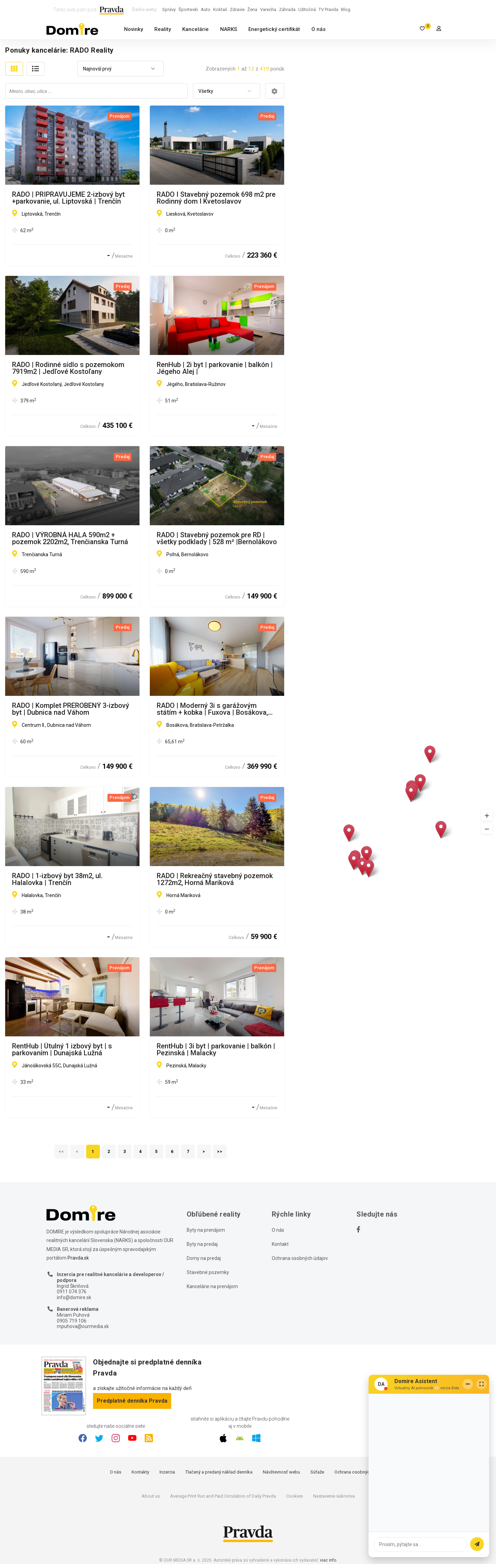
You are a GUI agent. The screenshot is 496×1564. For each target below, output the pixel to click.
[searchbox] (97, 90)
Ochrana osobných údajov (300, 1258)
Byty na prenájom (206, 1230)
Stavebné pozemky (208, 1272)
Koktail (220, 9)
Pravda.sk (78, 1258)
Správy (169, 9)
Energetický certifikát (274, 29)
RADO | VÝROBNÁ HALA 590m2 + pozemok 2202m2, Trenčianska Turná (70, 538)
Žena (252, 9)
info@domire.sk (74, 1297)
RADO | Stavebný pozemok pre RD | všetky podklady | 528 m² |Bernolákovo (217, 538)
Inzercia (167, 1472)
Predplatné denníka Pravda (132, 1401)
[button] (487, 815)
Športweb (188, 9)
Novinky (133, 29)
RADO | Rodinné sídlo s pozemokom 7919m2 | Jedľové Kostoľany (68, 368)
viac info (328, 1560)
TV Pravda (328, 9)
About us (151, 1496)
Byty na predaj (202, 1244)
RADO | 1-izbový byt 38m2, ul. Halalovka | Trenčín (57, 879)
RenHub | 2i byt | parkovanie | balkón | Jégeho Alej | (215, 368)
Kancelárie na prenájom (212, 1286)
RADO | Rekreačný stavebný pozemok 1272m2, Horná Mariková (215, 879)
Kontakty (140, 1472)
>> (220, 1151)
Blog (345, 9)
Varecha (268, 9)
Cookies (294, 1496)
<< (61, 1151)
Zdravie (237, 9)
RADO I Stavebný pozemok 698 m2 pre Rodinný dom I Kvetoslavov (216, 198)
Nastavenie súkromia (334, 1496)
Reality (162, 29)
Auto (205, 9)
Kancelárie (195, 29)
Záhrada (287, 9)
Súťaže (317, 1472)
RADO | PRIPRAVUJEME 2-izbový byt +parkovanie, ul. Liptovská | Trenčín (68, 198)
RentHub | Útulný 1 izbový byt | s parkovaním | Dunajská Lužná (62, 1049)
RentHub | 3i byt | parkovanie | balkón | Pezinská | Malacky (216, 1049)
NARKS (228, 29)
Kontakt (280, 1244)
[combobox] (120, 69)
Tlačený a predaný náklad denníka (218, 1472)
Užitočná (307, 9)
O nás (318, 29)
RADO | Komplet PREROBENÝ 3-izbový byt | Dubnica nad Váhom (70, 709)
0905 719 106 (71, 1321)
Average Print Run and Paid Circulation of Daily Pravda (223, 1496)
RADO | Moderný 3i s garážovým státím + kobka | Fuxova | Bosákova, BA (212, 709)
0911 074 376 (71, 1291)
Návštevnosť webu (281, 1472)
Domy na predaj (204, 1258)
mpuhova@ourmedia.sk (83, 1326)
